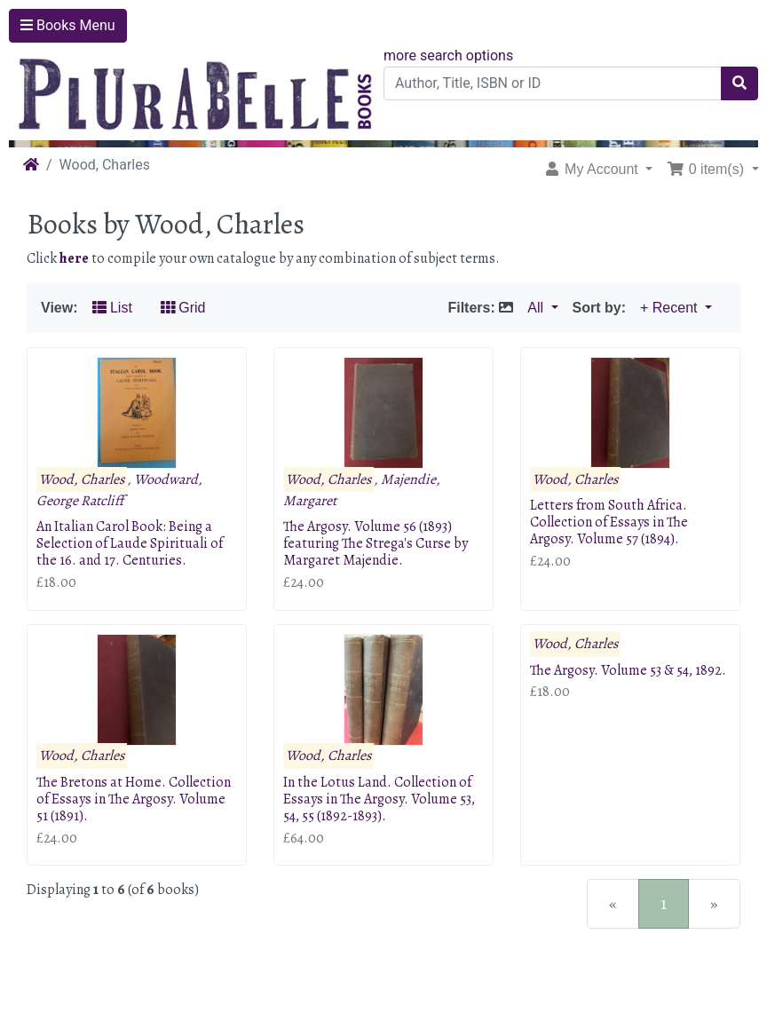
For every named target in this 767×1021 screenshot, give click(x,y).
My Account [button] (593, 169)
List (112, 307)
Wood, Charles (81, 479)
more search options (448, 55)
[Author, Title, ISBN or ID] (553, 83)
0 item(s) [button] (707, 169)
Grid (183, 307)
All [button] (537, 307)
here (74, 258)
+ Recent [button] (670, 307)
